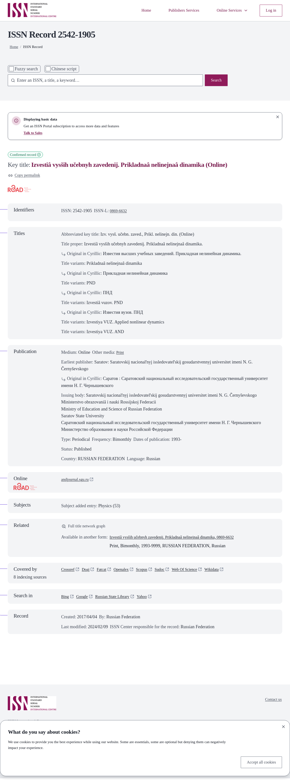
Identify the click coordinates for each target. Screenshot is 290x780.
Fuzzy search (26, 68)
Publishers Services (178, 10)
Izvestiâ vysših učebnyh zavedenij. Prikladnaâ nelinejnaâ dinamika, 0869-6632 (178, 539)
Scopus (147, 572)
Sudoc (166, 572)
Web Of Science (194, 572)
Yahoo (148, 598)
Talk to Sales (33, 133)
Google (83, 598)
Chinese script (63, 68)
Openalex (125, 572)
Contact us (272, 702)
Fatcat (104, 572)
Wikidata (223, 572)
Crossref (68, 572)
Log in (270, 10)
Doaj (87, 572)
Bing (65, 598)
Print (120, 353)
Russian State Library (117, 598)
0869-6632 (119, 211)
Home (138, 10)
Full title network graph (86, 527)
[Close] (283, 725)
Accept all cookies (259, 761)
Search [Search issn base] (216, 80)
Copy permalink (25, 175)
